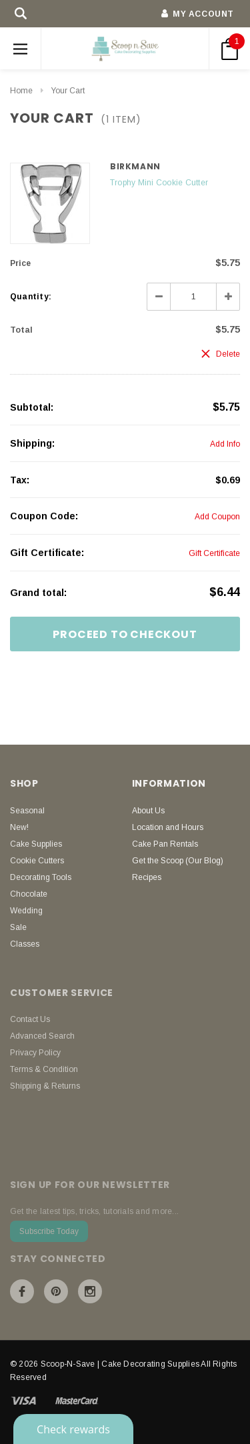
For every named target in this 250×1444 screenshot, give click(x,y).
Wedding (26, 910)
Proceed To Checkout (125, 634)
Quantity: (30, 296)
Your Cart (68, 90)
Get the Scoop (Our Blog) (177, 860)
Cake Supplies (36, 844)
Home (21, 90)
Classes (24, 944)
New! (19, 827)
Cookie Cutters (37, 860)
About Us (148, 810)
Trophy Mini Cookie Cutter (159, 182)
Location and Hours (167, 827)
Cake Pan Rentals (165, 844)
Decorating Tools (40, 877)
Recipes (146, 877)
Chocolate (28, 894)
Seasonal (27, 810)
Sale (18, 927)
